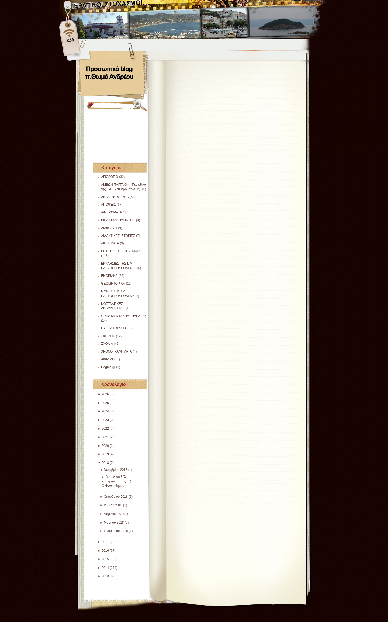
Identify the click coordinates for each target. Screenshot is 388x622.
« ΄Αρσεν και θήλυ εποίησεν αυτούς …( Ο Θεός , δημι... (116, 481)
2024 (105, 411)
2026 (105, 394)
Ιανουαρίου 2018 (116, 531)
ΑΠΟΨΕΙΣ (108, 204)
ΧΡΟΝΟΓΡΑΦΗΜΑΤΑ (116, 351)
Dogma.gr (108, 367)
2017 (105, 542)
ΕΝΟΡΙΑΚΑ (109, 276)
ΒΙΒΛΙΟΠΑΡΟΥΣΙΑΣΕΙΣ (118, 220)
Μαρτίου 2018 (114, 522)
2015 (105, 559)
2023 (105, 420)
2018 (105, 463)
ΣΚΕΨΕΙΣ (108, 336)
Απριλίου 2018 (114, 514)
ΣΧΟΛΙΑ (107, 343)
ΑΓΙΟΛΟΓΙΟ (109, 177)
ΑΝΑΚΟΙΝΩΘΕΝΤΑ (115, 197)
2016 (105, 550)
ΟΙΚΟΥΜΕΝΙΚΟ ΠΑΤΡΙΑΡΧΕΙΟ (123, 316)
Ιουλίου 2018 (113, 505)
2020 (105, 446)
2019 (105, 454)
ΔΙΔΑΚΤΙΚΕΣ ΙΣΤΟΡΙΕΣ (118, 236)
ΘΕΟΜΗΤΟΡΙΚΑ (113, 283)
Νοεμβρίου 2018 (115, 470)
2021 (105, 437)
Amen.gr (107, 359)
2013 (105, 576)
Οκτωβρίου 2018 (116, 497)
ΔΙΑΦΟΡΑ (108, 228)
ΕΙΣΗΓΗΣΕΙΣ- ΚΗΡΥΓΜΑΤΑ (121, 251)
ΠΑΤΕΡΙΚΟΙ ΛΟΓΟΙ (115, 328)
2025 (105, 403)
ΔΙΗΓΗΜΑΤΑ (110, 243)
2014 (105, 568)
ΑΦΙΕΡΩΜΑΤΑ (111, 212)
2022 (105, 428)
